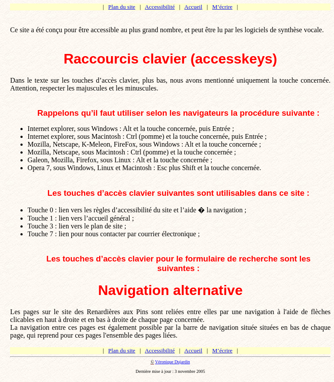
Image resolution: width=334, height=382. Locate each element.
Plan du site (121, 6)
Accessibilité (160, 6)
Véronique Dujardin (172, 361)
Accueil (193, 6)
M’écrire (222, 6)
